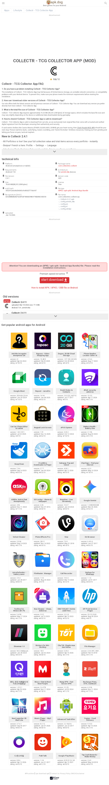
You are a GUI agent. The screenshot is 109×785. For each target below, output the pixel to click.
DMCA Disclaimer (77, 774)
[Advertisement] (54, 37)
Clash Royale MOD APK (86, 128)
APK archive (29, 774)
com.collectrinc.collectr (67, 166)
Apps (6, 10)
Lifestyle (17, 10)
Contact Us (55, 774)
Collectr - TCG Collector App (39, 10)
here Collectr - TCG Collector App (24, 106)
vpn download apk (42, 774)
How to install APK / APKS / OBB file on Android (54, 287)
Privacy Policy (65, 774)
